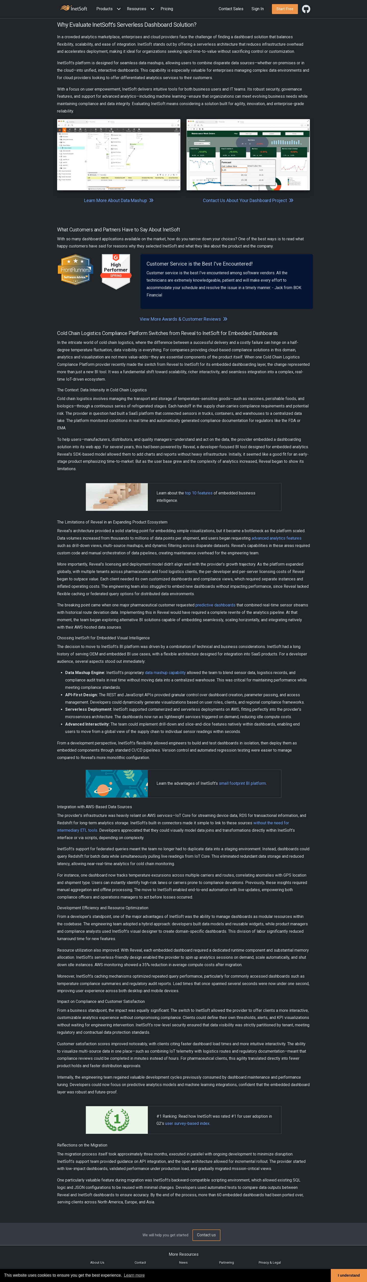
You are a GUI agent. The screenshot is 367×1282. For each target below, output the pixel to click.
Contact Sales (231, 8)
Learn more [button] (134, 1275)
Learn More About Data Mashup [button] (119, 200)
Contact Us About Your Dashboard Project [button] (248, 200)
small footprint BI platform (242, 783)
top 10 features (199, 493)
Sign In (258, 8)
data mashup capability (165, 672)
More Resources (184, 1254)
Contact (140, 1262)
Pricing (167, 8)
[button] (109, 9)
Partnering (226, 1262)
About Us (97, 1262)
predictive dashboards (215, 605)
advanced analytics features (277, 538)
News (183, 1262)
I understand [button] (349, 1275)
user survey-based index (187, 1123)
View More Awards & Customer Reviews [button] (184, 319)
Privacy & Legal (270, 1262)
